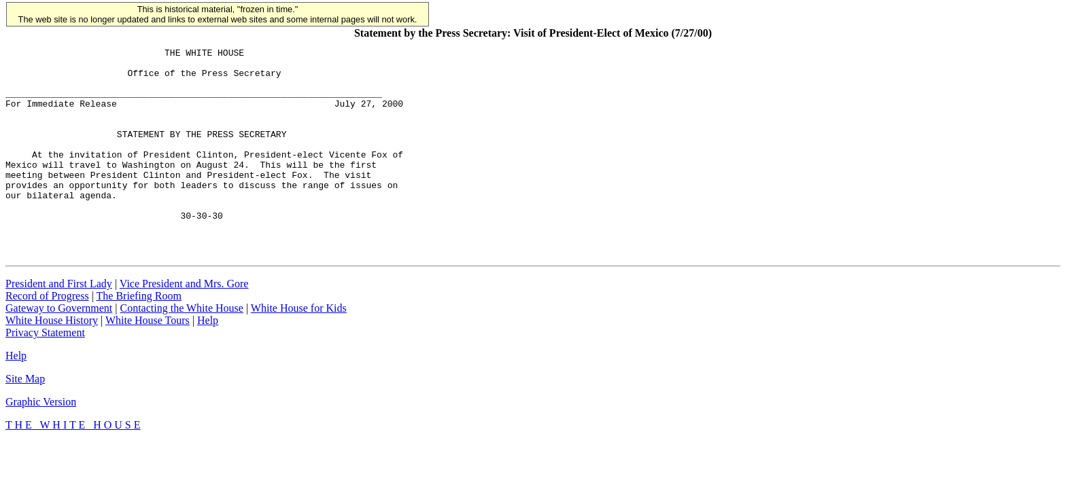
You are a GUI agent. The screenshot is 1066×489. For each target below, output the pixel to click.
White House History (51, 355)
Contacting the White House (181, 342)
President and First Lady (58, 318)
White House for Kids (299, 342)
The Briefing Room (139, 330)
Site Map (25, 413)
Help (207, 355)
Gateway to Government (58, 342)
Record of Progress (47, 330)
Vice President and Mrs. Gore (184, 318)
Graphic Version (40, 436)
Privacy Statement (45, 367)
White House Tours (147, 355)
